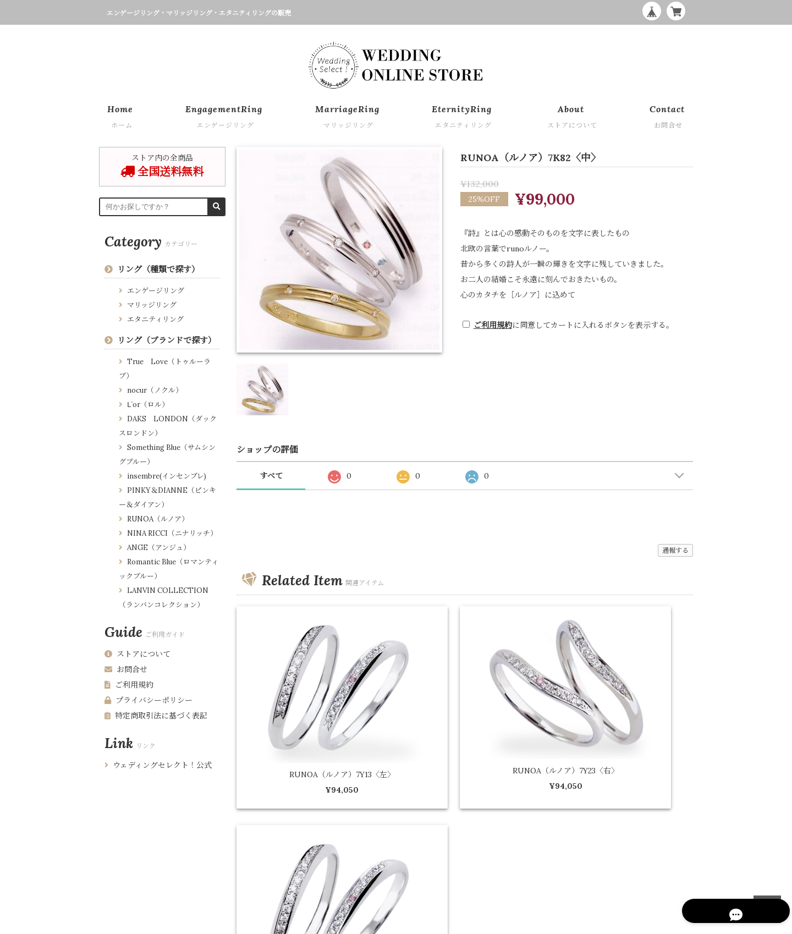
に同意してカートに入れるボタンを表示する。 (574, 325)
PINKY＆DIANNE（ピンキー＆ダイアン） (167, 497)
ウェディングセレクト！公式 (158, 765)
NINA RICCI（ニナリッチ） (172, 533)
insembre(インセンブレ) (166, 476)
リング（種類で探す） (158, 269)
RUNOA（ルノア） (158, 519)
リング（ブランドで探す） (166, 340)
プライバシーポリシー (149, 700)
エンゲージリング (155, 290)
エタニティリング (155, 319)
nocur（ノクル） (155, 390)
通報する (675, 550)
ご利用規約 (493, 325)
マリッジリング (152, 305)
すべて (271, 476)
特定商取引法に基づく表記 (156, 716)
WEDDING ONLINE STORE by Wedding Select (617, 923)
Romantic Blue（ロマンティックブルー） (168, 569)
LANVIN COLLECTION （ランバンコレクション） (163, 597)
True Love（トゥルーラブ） (165, 369)
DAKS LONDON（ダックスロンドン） (168, 426)
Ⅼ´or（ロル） (148, 404)
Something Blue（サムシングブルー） (167, 454)
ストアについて (137, 654)
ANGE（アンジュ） (158, 547)
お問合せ (126, 669)
